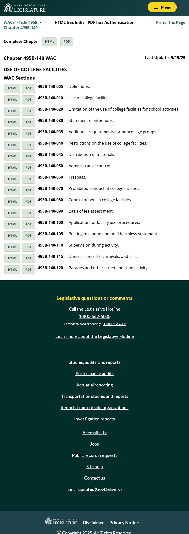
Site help (94, 466)
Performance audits (95, 373)
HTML (49, 41)
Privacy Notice (124, 522)
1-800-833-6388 (114, 324)
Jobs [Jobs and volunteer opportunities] (94, 444)
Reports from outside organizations (94, 407)
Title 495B (28, 22)
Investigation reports (94, 418)
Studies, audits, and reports (95, 362)
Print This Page (170, 22)
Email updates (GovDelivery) (94, 489)
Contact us (94, 478)
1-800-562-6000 (94, 316)
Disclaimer (93, 522)
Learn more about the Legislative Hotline (94, 336)
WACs (9, 22)
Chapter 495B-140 (21, 27)
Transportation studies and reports (94, 396)
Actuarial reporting (94, 384)
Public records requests (94, 455)
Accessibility (94, 432)
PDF (66, 41)
